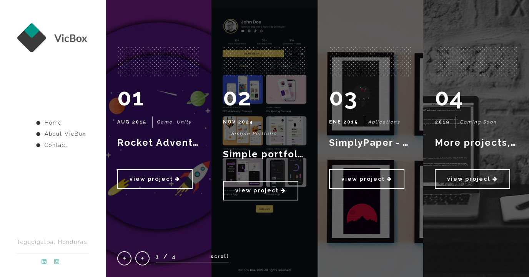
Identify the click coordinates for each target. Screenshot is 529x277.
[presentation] (124, 258)
